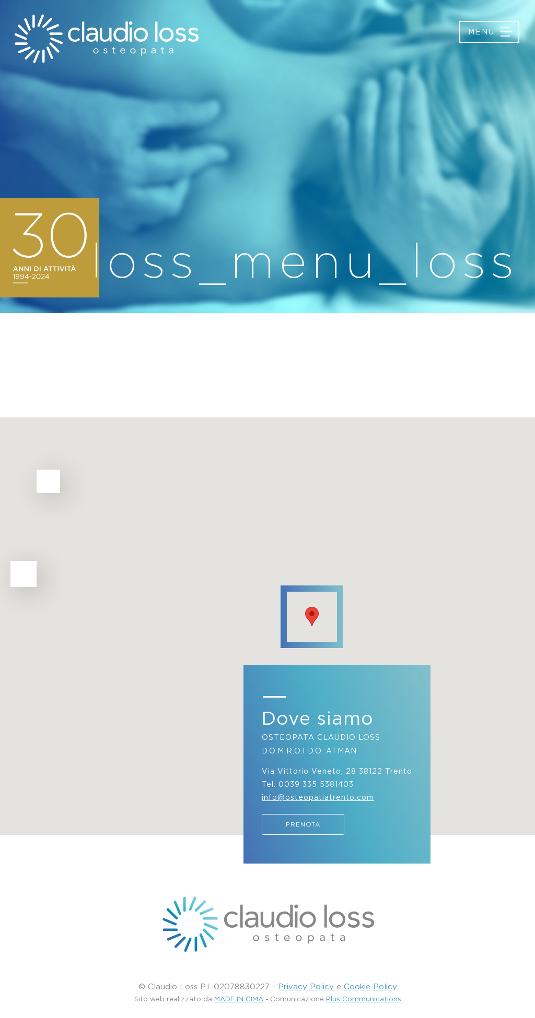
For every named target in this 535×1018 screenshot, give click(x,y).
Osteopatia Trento (106, 38)
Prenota (303, 824)
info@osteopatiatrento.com (318, 797)
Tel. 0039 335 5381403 (308, 784)
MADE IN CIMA (238, 998)
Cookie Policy (370, 986)
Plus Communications (363, 998)
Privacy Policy (306, 986)
